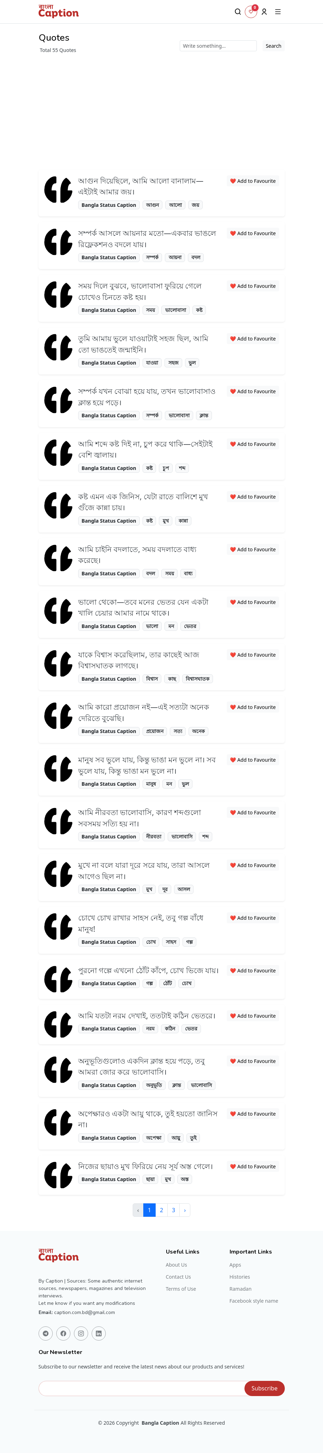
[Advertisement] (162, 111)
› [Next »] (185, 1210)
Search (273, 45)
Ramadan (241, 1288)
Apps (235, 1264)
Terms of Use (181, 1288)
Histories (240, 1276)
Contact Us (178, 1276)
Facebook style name (254, 1300)
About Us (176, 1264)
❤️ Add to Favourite (253, 181)
